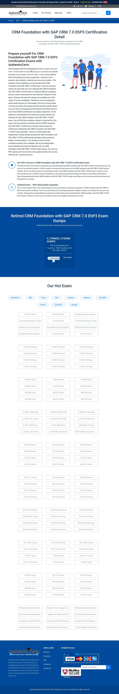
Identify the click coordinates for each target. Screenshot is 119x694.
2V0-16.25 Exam (30, 484)
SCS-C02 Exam (58, 445)
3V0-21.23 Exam (86, 490)
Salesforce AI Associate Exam (30, 327)
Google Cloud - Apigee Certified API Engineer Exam (59, 608)
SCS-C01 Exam (30, 464)
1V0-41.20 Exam (86, 484)
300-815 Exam (58, 399)
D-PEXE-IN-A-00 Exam (86, 523)
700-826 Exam (58, 380)
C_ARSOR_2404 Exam (86, 412)
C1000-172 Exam (30, 366)
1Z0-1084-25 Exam (86, 543)
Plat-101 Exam (86, 334)
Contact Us (47, 668)
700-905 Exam (86, 380)
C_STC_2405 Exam (30, 425)
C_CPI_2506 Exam (58, 425)
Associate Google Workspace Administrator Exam (31, 621)
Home (35, 13)
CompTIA (58, 305)
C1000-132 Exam (58, 366)
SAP (17, 21)
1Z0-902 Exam (58, 556)
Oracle (42, 305)
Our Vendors (46, 13)
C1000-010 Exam (86, 347)
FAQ (45, 660)
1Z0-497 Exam (86, 562)
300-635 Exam (86, 386)
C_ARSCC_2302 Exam (58, 412)
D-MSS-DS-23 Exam (30, 523)
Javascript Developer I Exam (30, 321)
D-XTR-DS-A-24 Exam (58, 510)
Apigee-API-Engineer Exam (58, 614)
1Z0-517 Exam (30, 556)
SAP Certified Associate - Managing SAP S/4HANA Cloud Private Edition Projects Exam (87, 432)
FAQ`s (69, 13)
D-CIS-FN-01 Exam (86, 517)
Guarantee (47, 656)
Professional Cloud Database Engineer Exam (87, 608)
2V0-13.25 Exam (58, 497)
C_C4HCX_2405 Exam (58, 419)
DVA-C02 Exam (86, 451)
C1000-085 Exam (58, 353)
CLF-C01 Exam (30, 458)
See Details (67, 258)
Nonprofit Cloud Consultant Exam (59, 327)
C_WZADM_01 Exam (86, 425)
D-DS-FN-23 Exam (86, 510)
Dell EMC (102, 298)
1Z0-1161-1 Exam (86, 556)
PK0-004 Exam (30, 582)
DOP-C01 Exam (58, 464)
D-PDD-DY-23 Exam (58, 517)
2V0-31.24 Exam (86, 497)
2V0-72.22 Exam (58, 484)
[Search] (93, 13)
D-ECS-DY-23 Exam (58, 523)
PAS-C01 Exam (58, 458)
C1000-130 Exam (58, 360)
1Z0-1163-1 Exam (30, 543)
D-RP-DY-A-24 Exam (30, 510)
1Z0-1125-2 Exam (30, 549)
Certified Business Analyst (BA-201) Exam (87, 314)
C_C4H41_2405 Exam (30, 412)
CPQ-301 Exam (30, 314)
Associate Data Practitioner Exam (59, 621)
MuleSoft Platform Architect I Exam (87, 327)
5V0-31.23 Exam (86, 477)
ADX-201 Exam (58, 334)
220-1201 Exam (86, 582)
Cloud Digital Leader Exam (86, 627)
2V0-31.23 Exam (30, 497)
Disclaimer (47, 664)
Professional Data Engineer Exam (31, 627)
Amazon (71, 298)
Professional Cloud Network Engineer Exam (87, 614)
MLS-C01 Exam (86, 464)
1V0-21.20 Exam (58, 477)
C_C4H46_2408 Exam (86, 419)
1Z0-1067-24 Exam (86, 549)
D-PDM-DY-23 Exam (30, 530)
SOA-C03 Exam (86, 445)
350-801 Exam (30, 386)
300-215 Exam (58, 393)
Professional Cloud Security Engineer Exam (59, 627)
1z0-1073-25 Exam (58, 543)
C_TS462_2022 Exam (30, 432)
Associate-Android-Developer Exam (31, 614)
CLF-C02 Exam (58, 451)
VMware (86, 298)
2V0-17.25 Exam (30, 490)
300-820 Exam (30, 399)
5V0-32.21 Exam (58, 490)
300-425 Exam (86, 393)
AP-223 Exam (58, 321)
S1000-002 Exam (30, 353)
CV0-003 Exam (30, 595)
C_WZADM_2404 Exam (58, 432)
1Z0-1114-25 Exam (58, 549)
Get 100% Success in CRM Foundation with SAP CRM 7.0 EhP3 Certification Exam (53, 163)
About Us (47, 652)
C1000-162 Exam (58, 347)
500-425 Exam (30, 380)
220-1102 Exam (86, 588)
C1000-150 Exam (86, 353)
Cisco (43, 298)
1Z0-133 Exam (58, 562)
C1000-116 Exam (30, 347)
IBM (30, 298)
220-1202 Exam (58, 582)
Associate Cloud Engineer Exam (87, 621)
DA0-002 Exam (30, 575)
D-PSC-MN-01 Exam (30, 517)
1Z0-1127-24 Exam (30, 562)
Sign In (77, 6)
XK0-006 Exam (30, 588)
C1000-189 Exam (30, 360)
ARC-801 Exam (58, 314)
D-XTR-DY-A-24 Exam (58, 530)
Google (74, 305)
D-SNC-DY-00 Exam (86, 530)
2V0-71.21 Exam (30, 477)
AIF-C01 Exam (86, 458)
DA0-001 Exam (58, 588)
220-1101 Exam (58, 575)
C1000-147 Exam (86, 366)
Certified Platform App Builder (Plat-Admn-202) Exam (31, 334)
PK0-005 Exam (86, 575)
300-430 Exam (30, 393)
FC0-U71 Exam (86, 595)
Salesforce (15, 298)
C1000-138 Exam (86, 360)
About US (58, 13)
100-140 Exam (58, 386)
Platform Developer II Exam (86, 321)
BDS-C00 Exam (30, 451)
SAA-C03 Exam (30, 445)
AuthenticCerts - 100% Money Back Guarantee (37, 185)
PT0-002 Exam (58, 595)
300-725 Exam (86, 399)
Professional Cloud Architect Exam (31, 608)
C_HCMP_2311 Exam (30, 419)
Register (89, 6)
